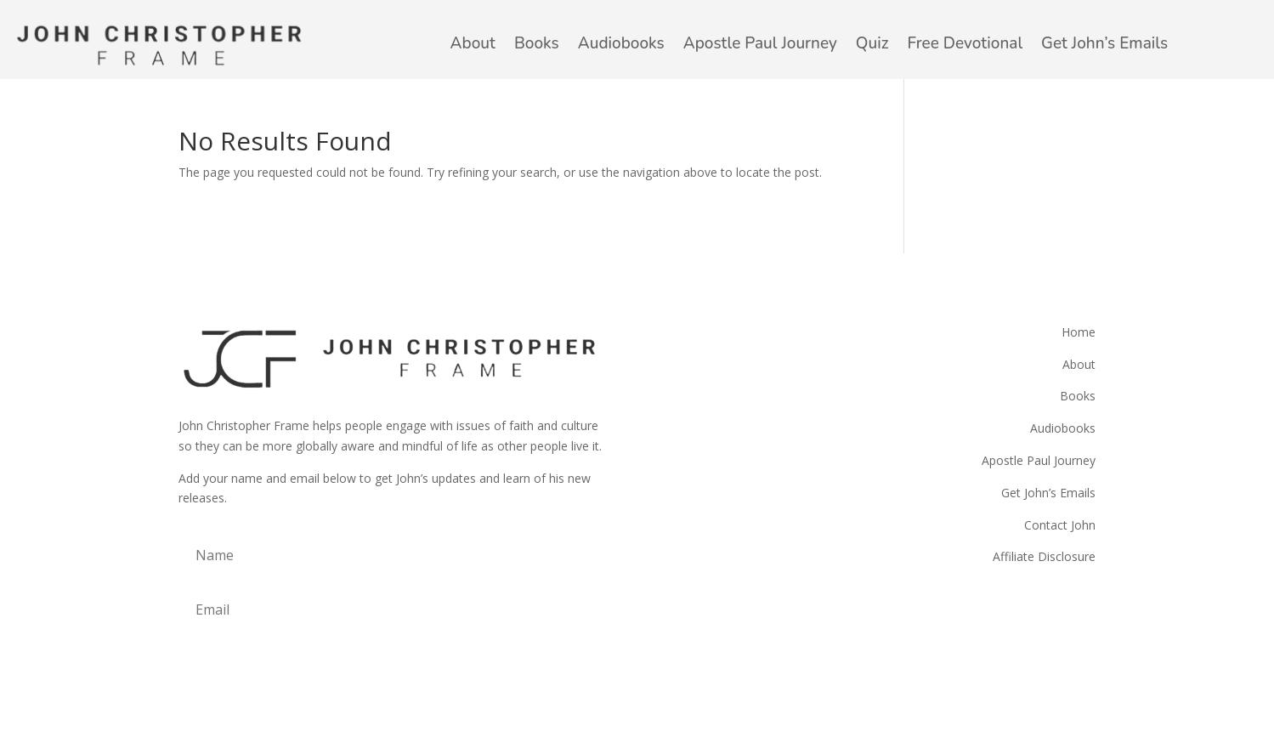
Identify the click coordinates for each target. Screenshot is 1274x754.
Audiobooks (621, 43)
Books (536, 43)
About (472, 43)
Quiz (872, 43)
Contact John (1060, 525)
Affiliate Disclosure (1044, 556)
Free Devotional (965, 43)
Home (1079, 332)
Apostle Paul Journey (760, 43)
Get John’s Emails (1104, 43)
